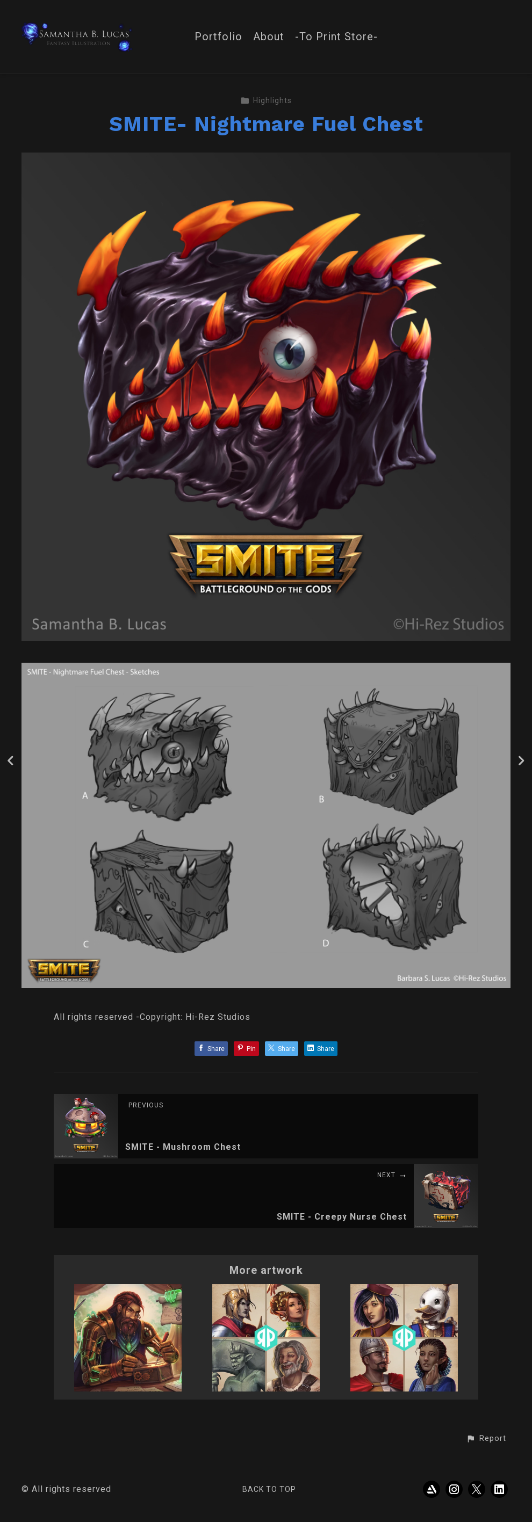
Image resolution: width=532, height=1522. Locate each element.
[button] (486, 1439)
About (268, 37)
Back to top (269, 1489)
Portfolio (218, 37)
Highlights (266, 100)
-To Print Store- (336, 37)
